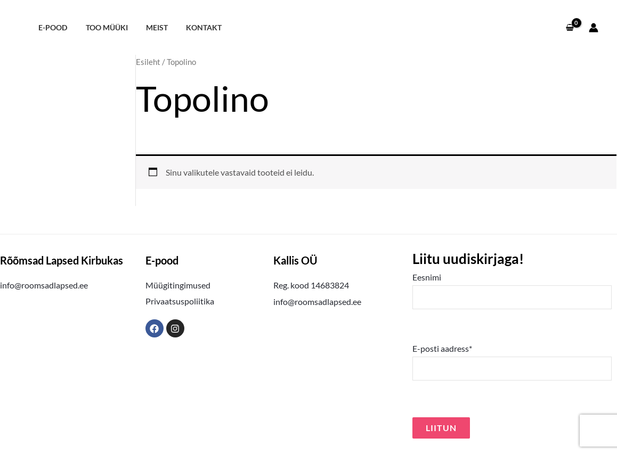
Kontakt (194, 27)
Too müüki (102, 27)
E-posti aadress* (512, 362)
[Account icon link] (593, 27)
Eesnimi (512, 290)
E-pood (51, 27)
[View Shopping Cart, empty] (569, 27)
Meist (149, 27)
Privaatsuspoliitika (179, 301)
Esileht (148, 62)
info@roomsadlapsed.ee (44, 285)
